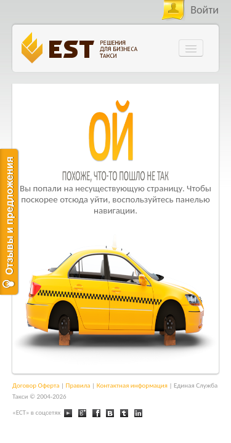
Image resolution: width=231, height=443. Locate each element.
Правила (78, 385)
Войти (204, 10)
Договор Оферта (36, 385)
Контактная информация (132, 385)
